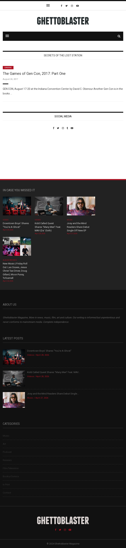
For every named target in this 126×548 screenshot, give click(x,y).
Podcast (7, 452)
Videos (5, 220)
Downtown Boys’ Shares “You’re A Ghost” (49, 350)
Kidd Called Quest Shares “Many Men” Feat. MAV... (53, 372)
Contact (7, 492)
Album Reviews (10, 260)
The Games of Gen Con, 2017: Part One (34, 73)
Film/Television (11, 468)
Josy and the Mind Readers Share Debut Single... (53, 393)
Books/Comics (11, 476)
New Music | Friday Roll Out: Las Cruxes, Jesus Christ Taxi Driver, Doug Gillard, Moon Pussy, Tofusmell (15, 270)
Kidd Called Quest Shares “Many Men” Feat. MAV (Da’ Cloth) (48, 227)
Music (69, 220)
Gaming (8, 68)
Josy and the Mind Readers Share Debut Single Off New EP (78, 227)
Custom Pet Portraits (13, 155)
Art (4, 444)
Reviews (7, 460)
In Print (6, 484)
